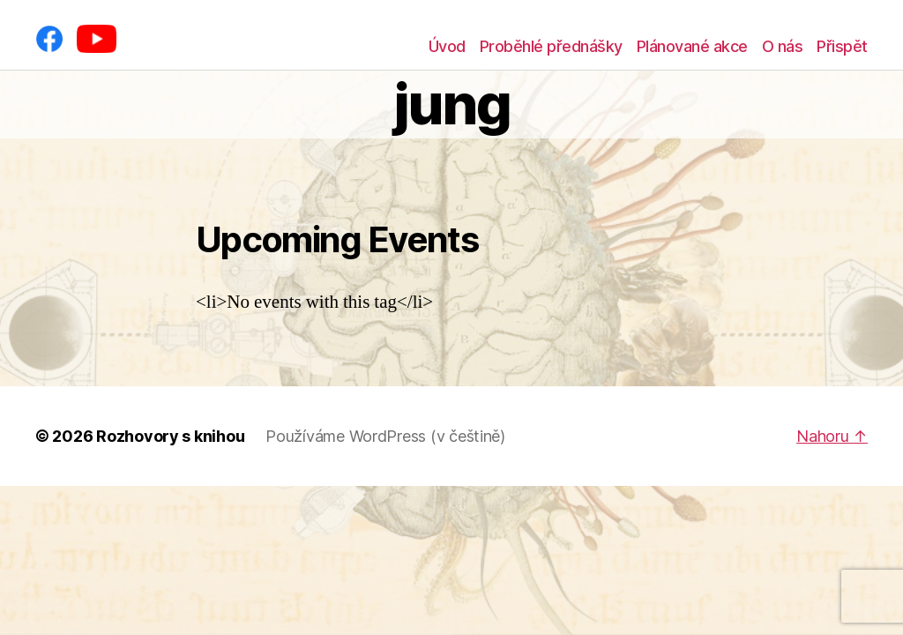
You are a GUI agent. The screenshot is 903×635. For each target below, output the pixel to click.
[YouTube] (96, 39)
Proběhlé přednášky (551, 46)
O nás (782, 46)
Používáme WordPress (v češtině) (385, 436)
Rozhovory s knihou (170, 436)
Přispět (842, 46)
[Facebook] (49, 39)
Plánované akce (692, 46)
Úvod (447, 46)
